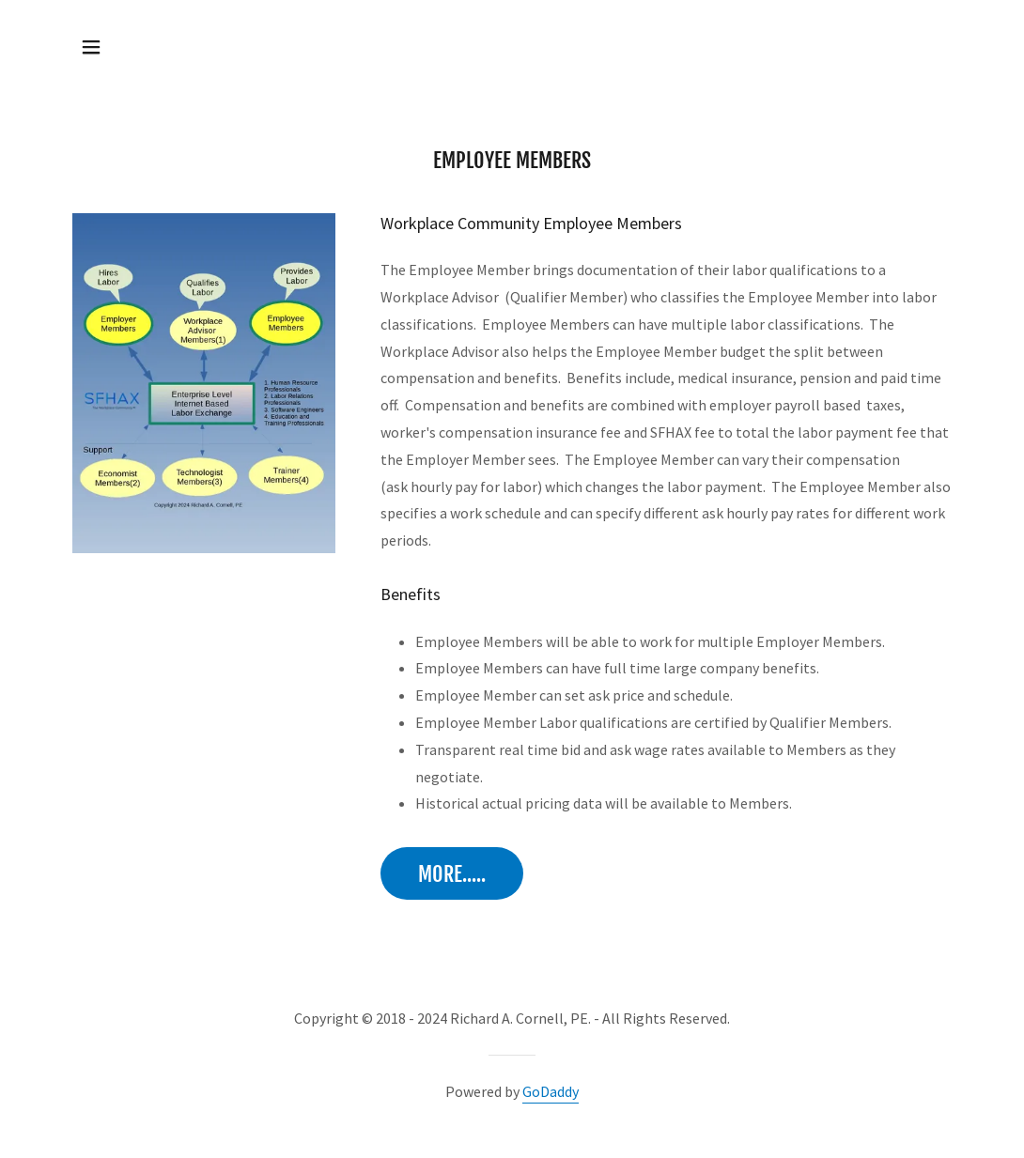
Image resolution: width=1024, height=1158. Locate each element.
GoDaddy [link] (550, 1091)
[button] (91, 47)
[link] (512, 45)
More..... (452, 874)
